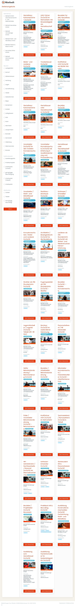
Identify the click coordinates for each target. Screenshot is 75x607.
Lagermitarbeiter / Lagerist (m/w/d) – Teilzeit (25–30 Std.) (29, 329)
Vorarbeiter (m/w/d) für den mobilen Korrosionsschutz (29, 148)
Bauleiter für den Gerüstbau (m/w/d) (64, 17)
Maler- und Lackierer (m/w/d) (27, 64)
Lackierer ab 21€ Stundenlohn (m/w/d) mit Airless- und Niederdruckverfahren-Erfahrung (64, 240)
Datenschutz (70, 603)
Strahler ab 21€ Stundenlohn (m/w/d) (29, 284)
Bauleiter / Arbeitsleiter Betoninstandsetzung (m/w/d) (46, 372)
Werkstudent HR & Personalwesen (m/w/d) (64, 465)
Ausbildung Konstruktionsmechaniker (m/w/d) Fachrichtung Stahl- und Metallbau (63, 512)
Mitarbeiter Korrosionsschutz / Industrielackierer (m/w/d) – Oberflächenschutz (64, 374)
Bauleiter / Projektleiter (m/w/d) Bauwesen (27, 509)
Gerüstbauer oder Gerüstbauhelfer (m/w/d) (46, 108)
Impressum (62, 603)
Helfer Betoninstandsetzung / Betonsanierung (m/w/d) (29, 372)
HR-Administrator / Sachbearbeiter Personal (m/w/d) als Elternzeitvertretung (29, 468)
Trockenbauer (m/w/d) (46, 63)
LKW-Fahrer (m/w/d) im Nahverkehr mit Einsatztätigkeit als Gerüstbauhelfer (47, 22)
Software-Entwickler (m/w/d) (44, 464)
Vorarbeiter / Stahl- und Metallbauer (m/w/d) (28, 194)
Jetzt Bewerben (29, 55)
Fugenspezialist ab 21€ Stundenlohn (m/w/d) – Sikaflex (47, 286)
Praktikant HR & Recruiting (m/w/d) (47, 508)
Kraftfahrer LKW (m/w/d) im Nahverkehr (46, 417)
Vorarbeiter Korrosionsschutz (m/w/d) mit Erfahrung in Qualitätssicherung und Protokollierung (47, 151)
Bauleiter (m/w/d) (61, 106)
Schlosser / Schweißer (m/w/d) (62, 193)
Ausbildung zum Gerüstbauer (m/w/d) (28, 555)
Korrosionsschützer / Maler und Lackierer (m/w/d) (29, 236)
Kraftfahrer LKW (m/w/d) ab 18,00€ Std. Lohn (63, 65)
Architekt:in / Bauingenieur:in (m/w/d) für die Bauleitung (47, 236)
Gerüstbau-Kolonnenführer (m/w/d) (29, 17)
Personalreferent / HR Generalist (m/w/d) (63, 328)
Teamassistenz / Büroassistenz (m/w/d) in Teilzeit (64, 418)
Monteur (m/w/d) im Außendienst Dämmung (45, 328)
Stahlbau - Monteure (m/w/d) (45, 193)
